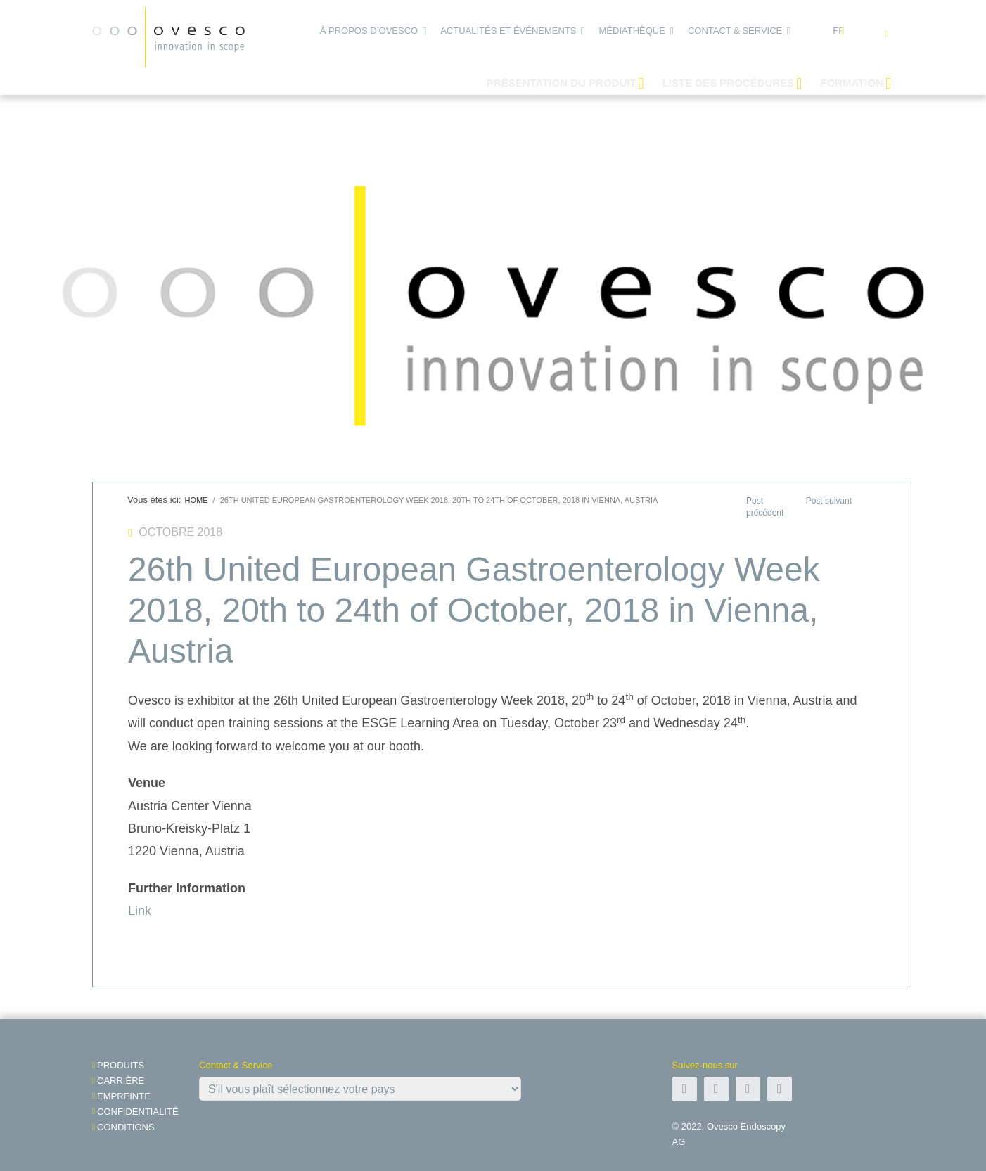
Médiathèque (632, 30)
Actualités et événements (508, 30)
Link (139, 911)
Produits (120, 1065)
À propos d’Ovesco (369, 30)
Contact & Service (735, 30)
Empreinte (124, 1096)
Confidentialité (138, 1111)
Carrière (120, 1080)
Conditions (126, 1127)
